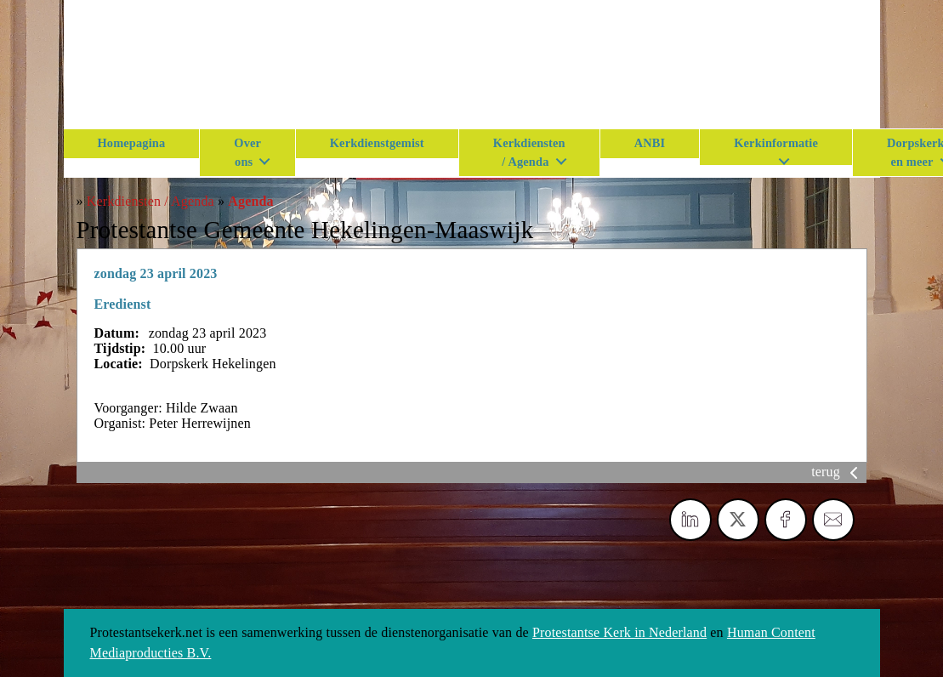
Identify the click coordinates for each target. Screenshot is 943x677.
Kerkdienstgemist (377, 143)
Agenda (250, 201)
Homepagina (132, 143)
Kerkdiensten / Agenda (529, 152)
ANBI (650, 143)
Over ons (247, 152)
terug (837, 471)
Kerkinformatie (776, 143)
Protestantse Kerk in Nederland (619, 632)
